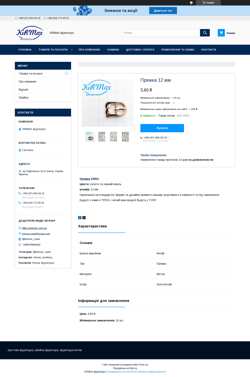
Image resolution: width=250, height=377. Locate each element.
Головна (24, 49)
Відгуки (23, 89)
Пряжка (85, 178)
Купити (162, 128)
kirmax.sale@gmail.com (36, 233)
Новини (113, 49)
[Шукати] (205, 32)
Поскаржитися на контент (120, 371)
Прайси (23, 97)
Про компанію (89, 49)
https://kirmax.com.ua (34, 228)
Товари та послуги (53, 49)
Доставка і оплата (140, 49)
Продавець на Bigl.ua (125, 368)
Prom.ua (143, 364)
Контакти (208, 49)
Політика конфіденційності (151, 371)
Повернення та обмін (177, 49)
